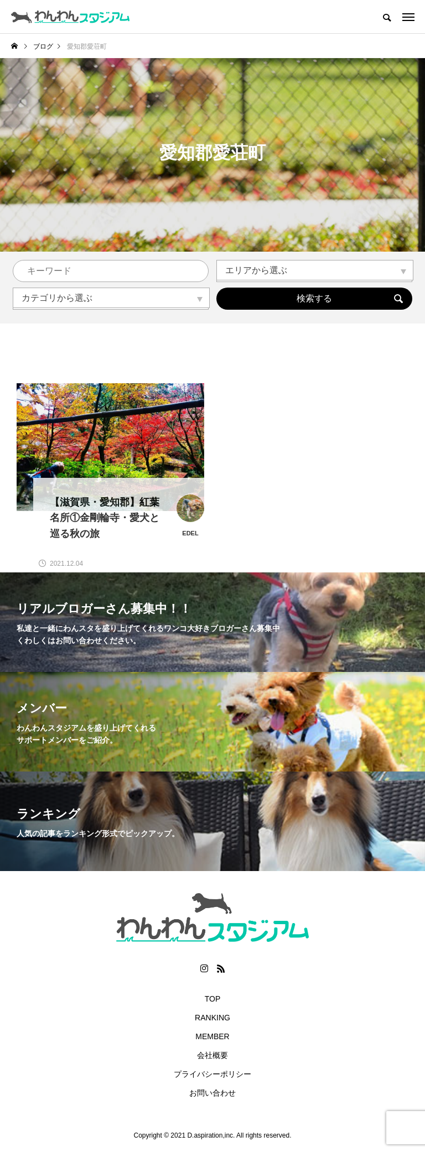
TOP (213, 999)
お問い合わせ (212, 1093)
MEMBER (212, 1036)
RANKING (212, 1017)
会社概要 (212, 1055)
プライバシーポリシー (212, 1074)
